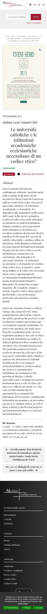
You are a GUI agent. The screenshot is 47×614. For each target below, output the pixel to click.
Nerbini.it (8, 523)
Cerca (35, 17)
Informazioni (10, 515)
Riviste (13, 36)
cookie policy (23, 604)
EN (34, 4)
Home (7, 36)
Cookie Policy (10, 579)
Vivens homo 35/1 (33, 36)
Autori (7, 549)
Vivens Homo (21, 36)
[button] (40, 50)
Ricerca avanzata (34, 22)
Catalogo (8, 533)
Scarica (8, 174)
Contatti (7, 519)
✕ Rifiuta (26, 608)
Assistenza (8, 559)
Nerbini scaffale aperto (14, 508)
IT (39, 4)
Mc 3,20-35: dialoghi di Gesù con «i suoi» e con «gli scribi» (23, 468)
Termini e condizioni (13, 570)
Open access (9, 168)
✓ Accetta (38, 608)
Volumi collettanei (12, 545)
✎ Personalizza (11, 608)
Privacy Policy (10, 574)
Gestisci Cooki (10, 583)
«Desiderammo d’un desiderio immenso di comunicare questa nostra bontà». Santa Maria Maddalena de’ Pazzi (24, 454)
